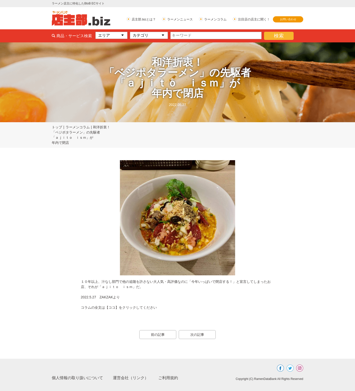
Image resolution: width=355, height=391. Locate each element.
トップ (57, 127)
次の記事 (197, 335)
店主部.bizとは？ (144, 19)
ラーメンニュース (180, 19)
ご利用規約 (168, 378)
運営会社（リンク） (130, 378)
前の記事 (158, 335)
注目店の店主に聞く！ (254, 19)
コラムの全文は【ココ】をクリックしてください (119, 307)
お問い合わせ (288, 19)
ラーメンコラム (215, 19)
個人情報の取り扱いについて (77, 378)
